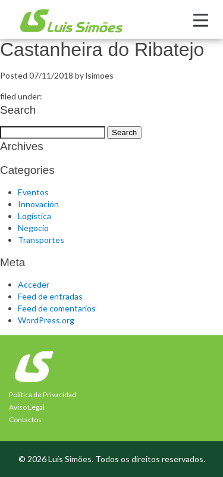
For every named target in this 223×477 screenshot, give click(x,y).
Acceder (33, 284)
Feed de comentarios (57, 308)
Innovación (38, 204)
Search (124, 132)
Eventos (33, 192)
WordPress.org (46, 320)
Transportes (41, 240)
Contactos (25, 419)
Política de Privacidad (42, 394)
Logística (34, 216)
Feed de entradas (50, 296)
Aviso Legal (27, 407)
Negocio (33, 228)
